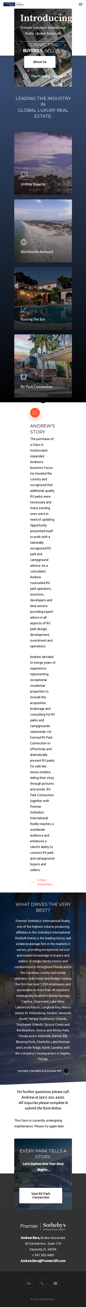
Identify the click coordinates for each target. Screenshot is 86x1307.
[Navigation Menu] (81, 4)
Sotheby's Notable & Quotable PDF (43, 1071)
